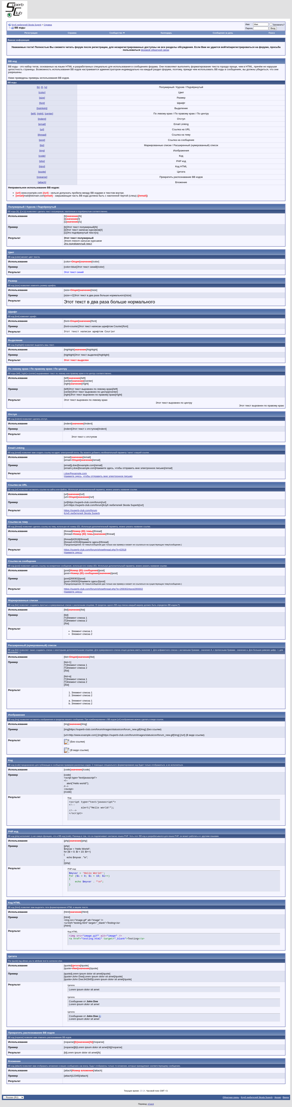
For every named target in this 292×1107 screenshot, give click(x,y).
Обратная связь (231, 1097)
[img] (42, 150)
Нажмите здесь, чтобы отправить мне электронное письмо (98, 476)
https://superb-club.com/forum (80, 510)
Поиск (272, 33)
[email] (42, 124)
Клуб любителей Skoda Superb (26, 25)
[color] (41, 92)
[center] (49, 113)
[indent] (42, 118)
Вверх (286, 1097)
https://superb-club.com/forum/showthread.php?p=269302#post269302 (103, 588)
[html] (42, 166)
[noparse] (42, 177)
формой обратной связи (155, 50)
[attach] (42, 182)
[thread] (42, 134)
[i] (42, 87)
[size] (42, 97)
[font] (42, 103)
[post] (42, 140)
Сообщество (117, 33)
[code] (41, 155)
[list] (42, 145)
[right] (40, 113)
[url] (42, 129)
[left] (33, 113)
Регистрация (31, 33)
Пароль (249, 28)
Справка (48, 25)
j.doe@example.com (75, 473)
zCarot (151, 1104)
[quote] (42, 171)
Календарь (166, 33)
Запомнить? (277, 25)
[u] (45, 87)
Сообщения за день (223, 33)
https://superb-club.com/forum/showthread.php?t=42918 (95, 549)
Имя (247, 24)
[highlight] (42, 108)
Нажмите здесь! (73, 552)
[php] (42, 161)
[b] (38, 87)
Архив (277, 1097)
